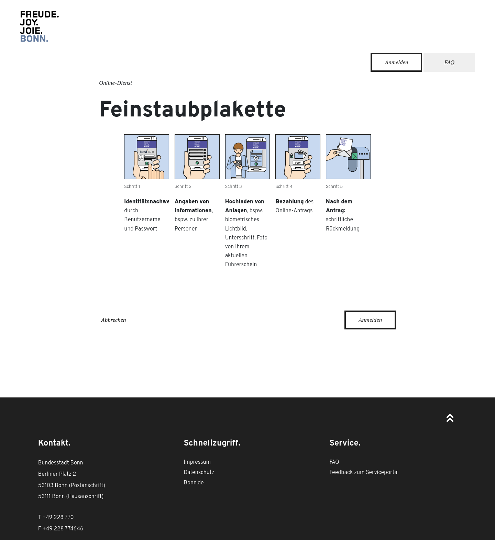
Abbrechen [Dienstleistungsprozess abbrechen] (113, 320)
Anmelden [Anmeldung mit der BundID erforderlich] (370, 320)
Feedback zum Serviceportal (363, 472)
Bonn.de (194, 483)
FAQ (449, 62)
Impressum (197, 462)
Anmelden (396, 62)
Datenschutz (199, 472)
